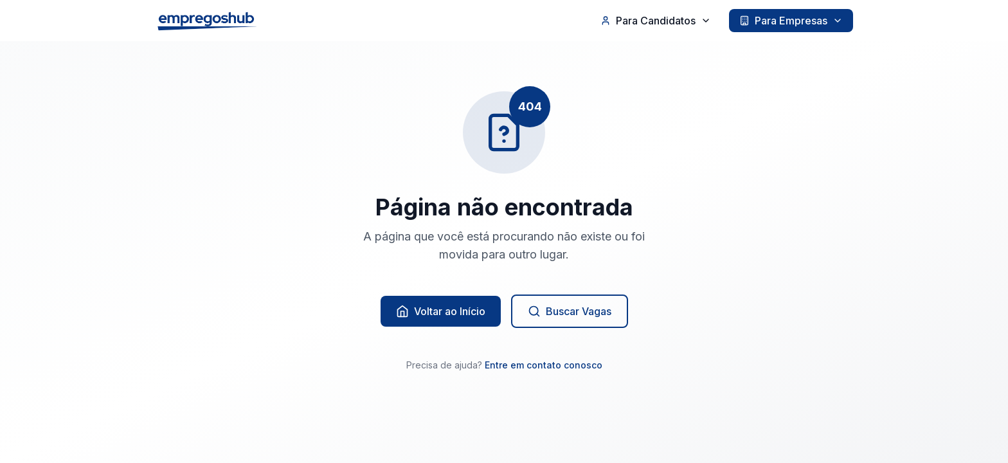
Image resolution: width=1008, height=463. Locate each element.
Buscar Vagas (569, 311)
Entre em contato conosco (543, 364)
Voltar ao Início (440, 311)
